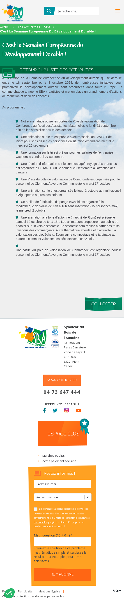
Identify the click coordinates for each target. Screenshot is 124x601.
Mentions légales (49, 591)
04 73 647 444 (62, 391)
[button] (9, 593)
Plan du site (25, 591)
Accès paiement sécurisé (59, 461)
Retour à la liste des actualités (56, 70)
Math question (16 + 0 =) (53, 535)
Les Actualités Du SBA (34, 27)
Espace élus (63, 434)
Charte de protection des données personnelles (33, 596)
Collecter (103, 304)
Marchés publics (53, 456)
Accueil (5, 27)
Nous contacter (62, 380)
